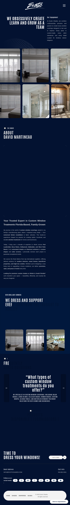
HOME (8, 495)
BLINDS (30, 495)
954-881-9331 (62, 472)
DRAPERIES (22, 495)
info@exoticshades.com (13, 472)
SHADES (14, 495)
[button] (8, 388)
